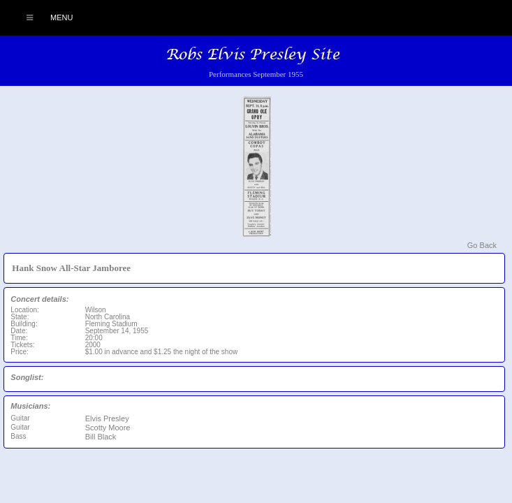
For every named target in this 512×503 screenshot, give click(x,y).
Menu (42, 17)
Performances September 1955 (256, 74)
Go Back (482, 245)
